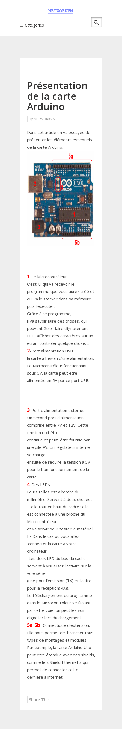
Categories (34, 25)
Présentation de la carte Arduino (57, 96)
